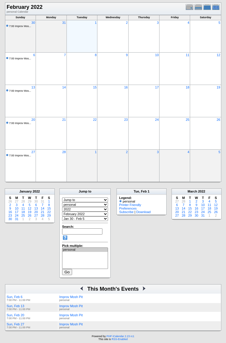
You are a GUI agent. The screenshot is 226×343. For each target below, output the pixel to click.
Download (143, 212)
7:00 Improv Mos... (20, 26)
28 (64, 152)
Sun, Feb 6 (15, 297)
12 (218, 55)
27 (33, 152)
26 (218, 119)
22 (95, 119)
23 (126, 119)
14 (64, 87)
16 (126, 87)
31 (64, 22)
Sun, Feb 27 (15, 324)
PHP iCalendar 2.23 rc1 (120, 336)
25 (187, 119)
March (192, 191)
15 (95, 87)
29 (49, 215)
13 (33, 87)
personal (85, 250)
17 (157, 87)
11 (187, 55)
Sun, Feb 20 (15, 315)
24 (157, 119)
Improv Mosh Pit (71, 297)
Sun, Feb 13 (15, 306)
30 (33, 22)
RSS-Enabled (120, 339)
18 (187, 87)
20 (33, 119)
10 (157, 55)
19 (218, 87)
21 (64, 119)
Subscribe (126, 212)
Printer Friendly (130, 205)
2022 (36, 191)
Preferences (128, 208)
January (25, 191)
